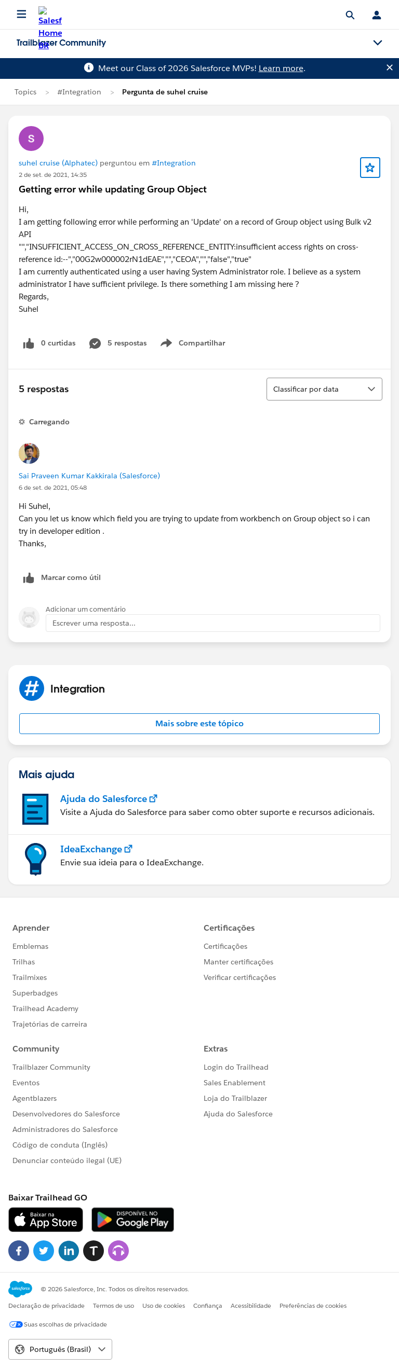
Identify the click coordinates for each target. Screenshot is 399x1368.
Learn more (281, 68)
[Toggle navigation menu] (377, 43)
